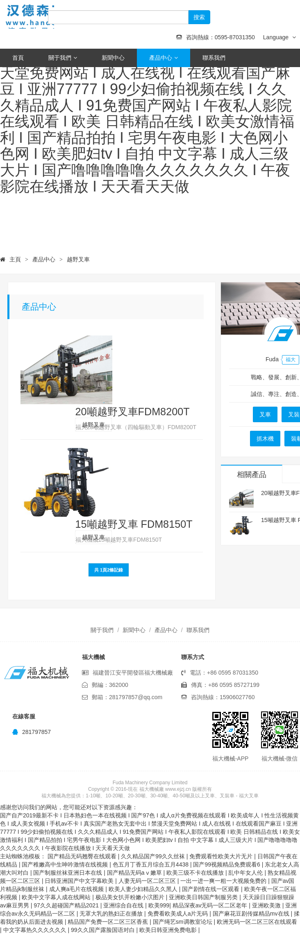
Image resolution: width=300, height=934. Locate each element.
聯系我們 (213, 57)
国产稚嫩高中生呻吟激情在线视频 (65, 864)
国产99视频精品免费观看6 (227, 864)
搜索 (199, 17)
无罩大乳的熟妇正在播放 (112, 913)
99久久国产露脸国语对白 (103, 930)
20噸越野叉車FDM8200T (132, 411)
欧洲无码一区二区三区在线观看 (257, 921)
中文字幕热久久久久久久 (35, 930)
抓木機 (265, 438)
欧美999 (158, 905)
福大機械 (37, 16)
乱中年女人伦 (246, 872)
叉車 (265, 414)
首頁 (18, 57)
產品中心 (163, 57)
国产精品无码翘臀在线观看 (83, 856)
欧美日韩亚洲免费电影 (168, 930)
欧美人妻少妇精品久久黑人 (144, 889)
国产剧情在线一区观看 (211, 889)
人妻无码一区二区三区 (147, 881)
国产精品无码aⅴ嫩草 (135, 872)
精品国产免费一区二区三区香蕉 (109, 921)
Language (279, 37)
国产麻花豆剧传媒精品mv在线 (252, 913)
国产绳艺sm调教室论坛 (183, 921)
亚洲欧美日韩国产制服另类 (204, 897)
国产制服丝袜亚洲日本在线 (68, 872)
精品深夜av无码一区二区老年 (211, 905)
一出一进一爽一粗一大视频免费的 (224, 881)
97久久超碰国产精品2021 (67, 905)
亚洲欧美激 (267, 905)
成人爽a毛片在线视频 (77, 889)
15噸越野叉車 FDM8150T (134, 524)
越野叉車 (78, 259)
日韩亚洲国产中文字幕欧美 (80, 881)
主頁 (15, 259)
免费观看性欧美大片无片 (221, 856)
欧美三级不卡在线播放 (195, 872)
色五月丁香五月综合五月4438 (151, 864)
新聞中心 (113, 57)
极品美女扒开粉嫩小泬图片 (130, 897)
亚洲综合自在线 (124, 905)
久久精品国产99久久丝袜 (153, 856)
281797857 (31, 732)
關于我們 (62, 57)
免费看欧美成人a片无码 (179, 913)
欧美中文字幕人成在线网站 (57, 897)
